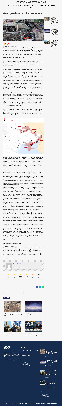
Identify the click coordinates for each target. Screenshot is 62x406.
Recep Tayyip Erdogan (18, 207)
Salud (21, 5)
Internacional (12, 17)
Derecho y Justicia (16, 5)
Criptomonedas (52, 5)
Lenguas (47, 5)
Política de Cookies (25, 363)
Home (23, 366)
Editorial (32, 5)
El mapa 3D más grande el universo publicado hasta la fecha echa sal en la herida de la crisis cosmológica (34, 314)
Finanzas (31, 7)
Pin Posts (24, 362)
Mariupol (38, 51)
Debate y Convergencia (31, 1)
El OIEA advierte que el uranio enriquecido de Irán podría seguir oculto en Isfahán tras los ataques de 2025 (13, 314)
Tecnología (42, 5)
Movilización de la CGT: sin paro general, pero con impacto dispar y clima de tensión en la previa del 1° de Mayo (13, 334)
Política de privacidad (26, 365)
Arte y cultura (26, 5)
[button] (37, 287)
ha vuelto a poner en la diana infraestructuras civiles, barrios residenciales (23, 50)
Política (36, 5)
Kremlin (26, 209)
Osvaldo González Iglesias (19, 265)
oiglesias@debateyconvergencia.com (21, 267)
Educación (9, 5)
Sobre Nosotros (25, 364)
